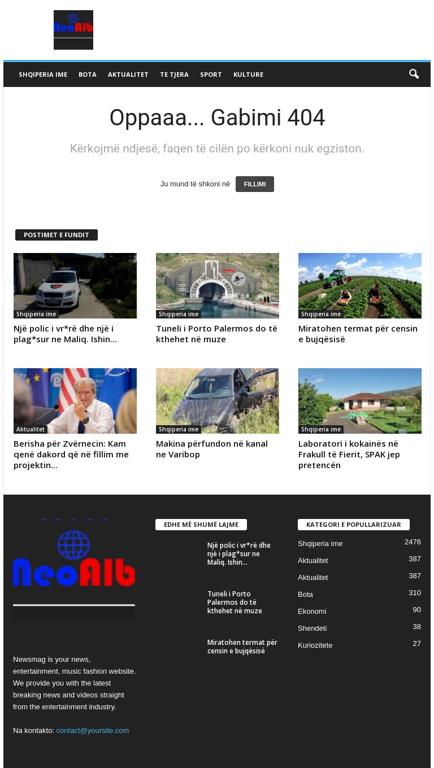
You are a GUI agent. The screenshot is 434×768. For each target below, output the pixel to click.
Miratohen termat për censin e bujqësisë (358, 333)
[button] (413, 74)
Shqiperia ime (43, 74)
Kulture (248, 74)
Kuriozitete (315, 645)
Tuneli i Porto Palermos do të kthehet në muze (216, 333)
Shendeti (312, 628)
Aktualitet (128, 74)
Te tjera (174, 74)
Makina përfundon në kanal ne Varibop (212, 449)
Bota (88, 74)
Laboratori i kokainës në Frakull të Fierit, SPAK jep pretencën (349, 454)
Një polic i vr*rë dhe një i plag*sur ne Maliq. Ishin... (65, 333)
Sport (211, 74)
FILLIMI (255, 184)
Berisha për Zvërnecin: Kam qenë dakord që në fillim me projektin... (71, 454)
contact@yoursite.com (93, 730)
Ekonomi (312, 611)
